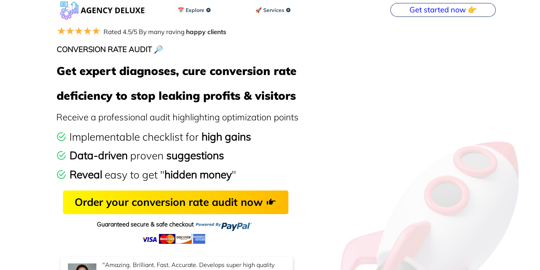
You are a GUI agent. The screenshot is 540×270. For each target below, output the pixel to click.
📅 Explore (194, 10)
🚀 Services (273, 10)
